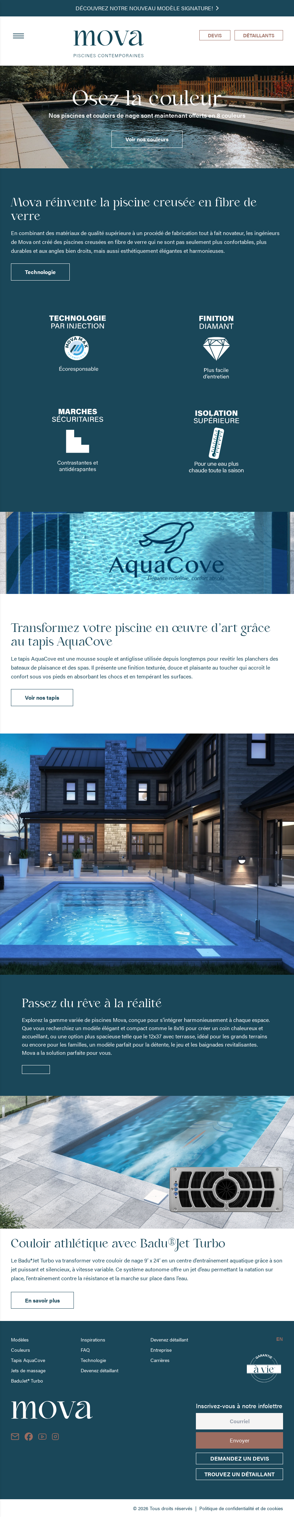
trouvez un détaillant (239, 1474)
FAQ (85, 1349)
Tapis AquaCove (28, 1360)
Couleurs (20, 1349)
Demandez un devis (239, 1458)
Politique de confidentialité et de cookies (241, 1508)
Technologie (40, 272)
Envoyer (240, 1440)
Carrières (160, 1360)
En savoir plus (42, 1300)
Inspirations (93, 1339)
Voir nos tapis (42, 697)
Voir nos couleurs (147, 139)
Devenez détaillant (99, 1370)
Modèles (20, 1339)
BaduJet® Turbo (27, 1380)
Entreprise (161, 1349)
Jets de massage (28, 1370)
